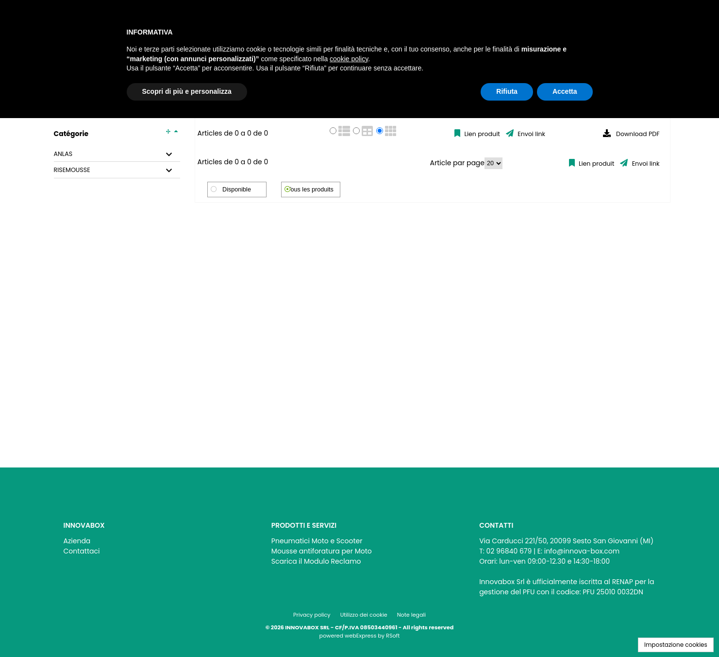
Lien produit (481, 134)
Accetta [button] (564, 91)
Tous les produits (310, 189)
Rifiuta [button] (507, 91)
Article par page (457, 163)
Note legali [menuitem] (411, 615)
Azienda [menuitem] (77, 541)
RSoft (393, 636)
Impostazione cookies (675, 644)
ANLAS (63, 154)
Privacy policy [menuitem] (312, 615)
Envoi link (530, 134)
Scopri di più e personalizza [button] (187, 91)
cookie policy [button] (349, 59)
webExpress (360, 636)
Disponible (236, 189)
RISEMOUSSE (72, 170)
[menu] (152, 543)
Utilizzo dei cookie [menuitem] (363, 615)
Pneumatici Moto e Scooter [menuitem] (317, 541)
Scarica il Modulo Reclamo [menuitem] (316, 561)
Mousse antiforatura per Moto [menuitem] (321, 551)
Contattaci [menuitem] (82, 551)
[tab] (117, 154)
